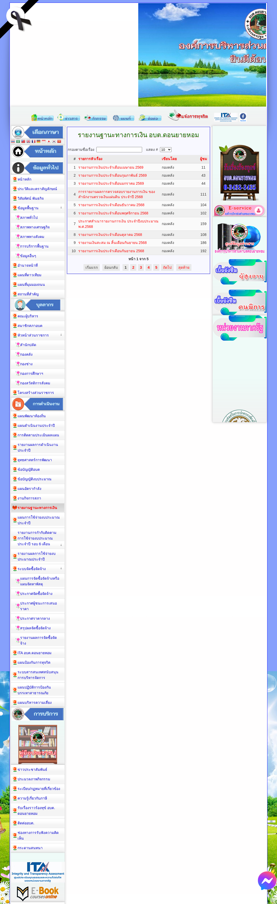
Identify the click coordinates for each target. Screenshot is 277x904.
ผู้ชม (203, 159)
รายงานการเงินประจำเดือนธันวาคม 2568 (111, 205)
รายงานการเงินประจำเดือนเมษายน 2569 (110, 167)
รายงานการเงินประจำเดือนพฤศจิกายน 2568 (113, 213)
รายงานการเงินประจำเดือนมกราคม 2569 (111, 183)
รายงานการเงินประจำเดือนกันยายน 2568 (111, 251)
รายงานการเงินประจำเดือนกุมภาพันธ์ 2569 (112, 175)
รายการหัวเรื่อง (90, 159)
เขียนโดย (169, 159)
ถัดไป (167, 267)
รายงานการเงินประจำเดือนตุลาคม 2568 (110, 235)
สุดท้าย (183, 267)
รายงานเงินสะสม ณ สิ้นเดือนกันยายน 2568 (112, 243)
